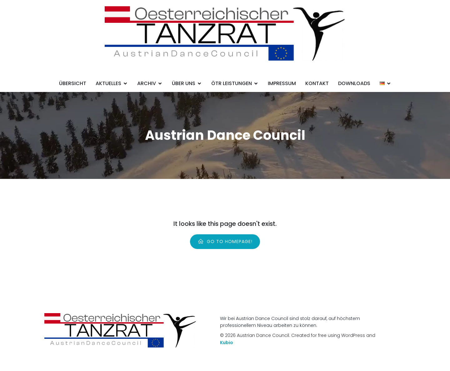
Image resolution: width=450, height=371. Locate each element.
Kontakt (317, 83)
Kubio (226, 342)
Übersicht (72, 83)
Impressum (282, 83)
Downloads (354, 83)
